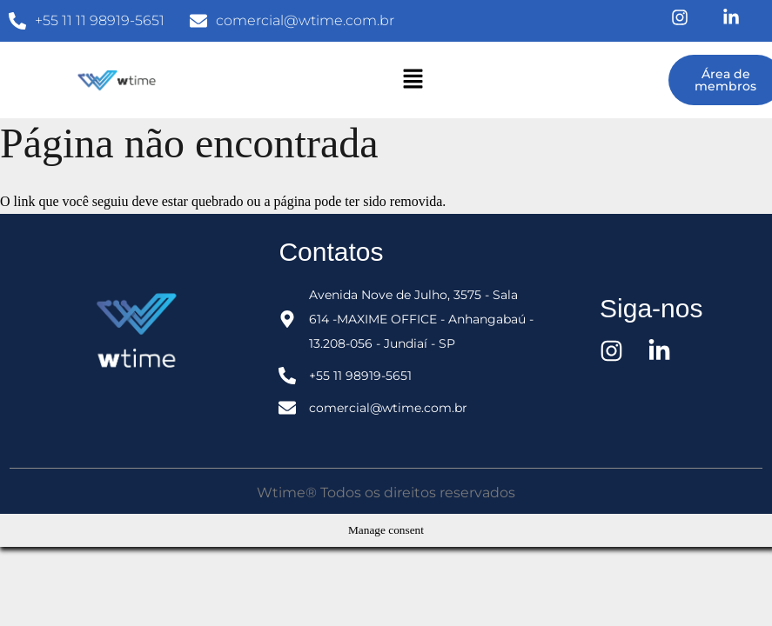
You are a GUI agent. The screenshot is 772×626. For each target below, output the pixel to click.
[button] (413, 80)
